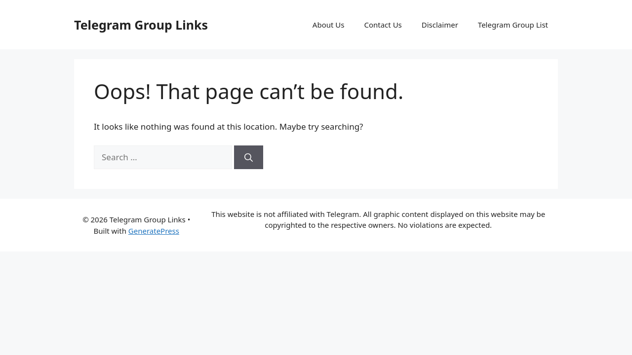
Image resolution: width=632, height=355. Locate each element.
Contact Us (382, 25)
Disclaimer (440, 25)
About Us (329, 25)
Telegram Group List (513, 25)
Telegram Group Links (141, 24)
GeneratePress (153, 231)
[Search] (248, 157)
